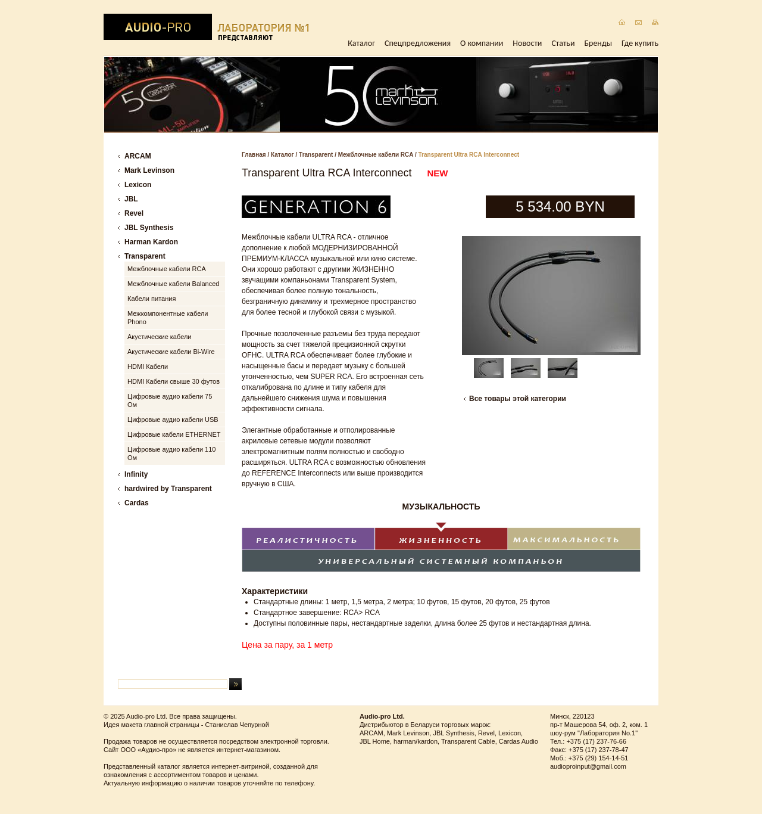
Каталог (361, 43)
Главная (254, 154)
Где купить (640, 43)
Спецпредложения (418, 43)
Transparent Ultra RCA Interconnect (469, 154)
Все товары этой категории (517, 398)
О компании (481, 43)
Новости (527, 43)
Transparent (316, 154)
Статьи (562, 43)
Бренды (598, 43)
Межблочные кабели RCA (375, 154)
